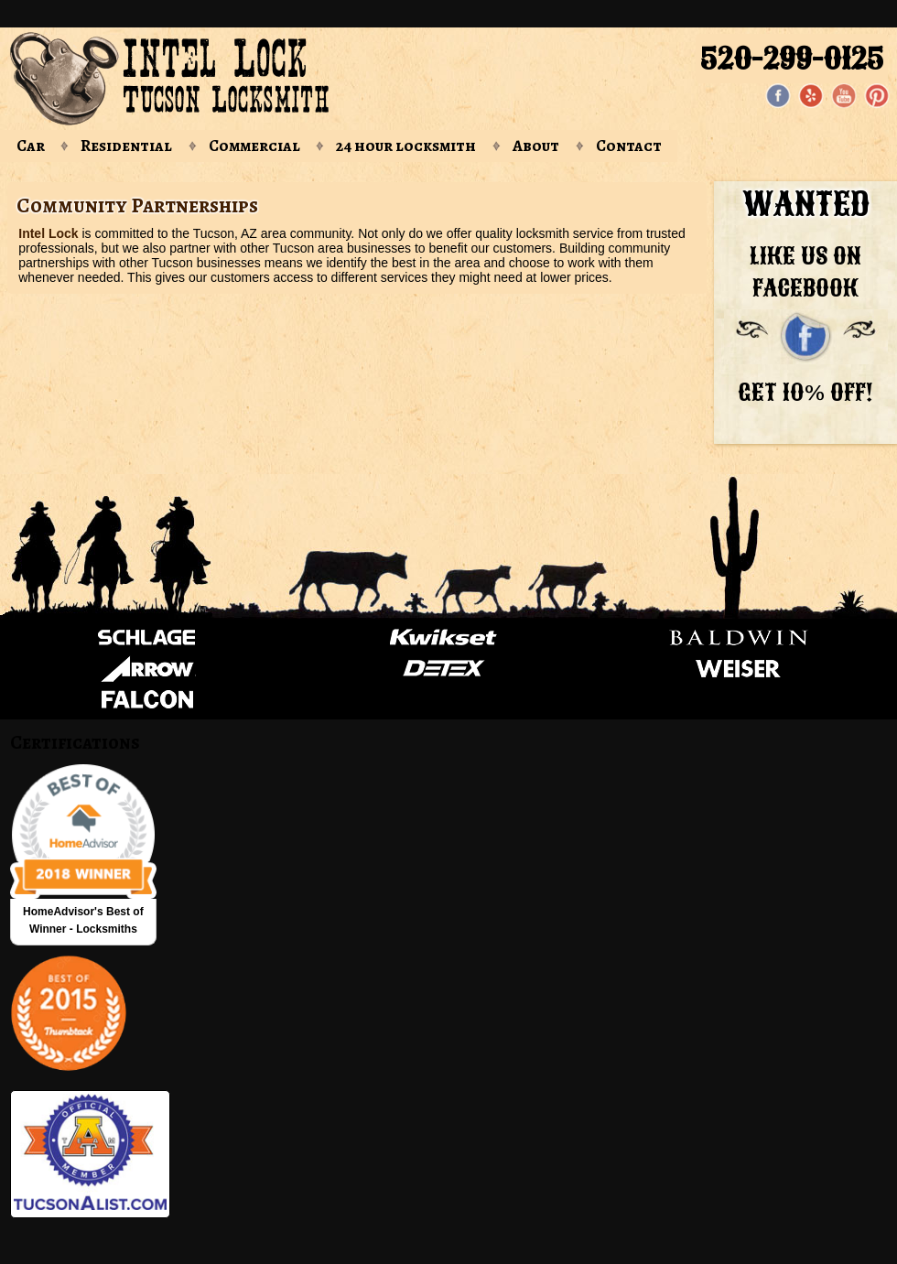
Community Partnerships (137, 205)
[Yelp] (811, 96)
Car (30, 146)
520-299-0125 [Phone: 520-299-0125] (791, 58)
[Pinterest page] (877, 96)
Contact (629, 146)
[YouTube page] (844, 96)
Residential (126, 146)
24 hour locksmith (406, 146)
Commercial (254, 146)
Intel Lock (48, 233)
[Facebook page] (778, 96)
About (536, 146)
